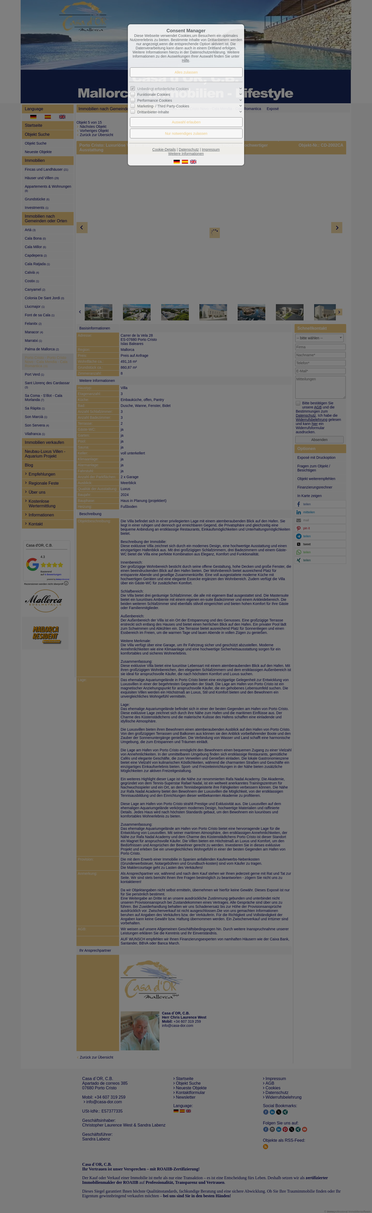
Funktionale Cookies (153, 94)
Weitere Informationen (186, 154)
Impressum (211, 149)
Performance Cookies (154, 100)
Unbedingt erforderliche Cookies (163, 89)
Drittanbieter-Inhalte (153, 112)
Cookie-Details (164, 149)
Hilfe (185, 60)
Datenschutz (189, 149)
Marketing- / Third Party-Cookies (163, 106)
